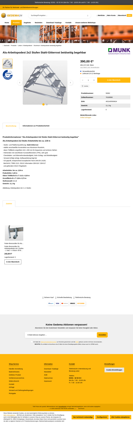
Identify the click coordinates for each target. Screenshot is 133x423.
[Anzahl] (88, 80)
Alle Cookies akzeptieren (120, 417)
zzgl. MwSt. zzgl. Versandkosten (89, 67)
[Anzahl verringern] (82, 80)
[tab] (11, 126)
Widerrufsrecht (14, 381)
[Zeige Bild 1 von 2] (43, 104)
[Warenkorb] (124, 15)
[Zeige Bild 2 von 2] (47, 104)
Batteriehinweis (14, 372)
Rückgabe (12, 393)
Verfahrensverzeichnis (16, 378)
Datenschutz (48, 378)
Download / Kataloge (51, 369)
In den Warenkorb (113, 80)
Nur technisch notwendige (83, 417)
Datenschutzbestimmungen (48, 342)
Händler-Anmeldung (16, 369)
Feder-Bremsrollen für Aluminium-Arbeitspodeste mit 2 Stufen (14, 243)
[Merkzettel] (100, 15)
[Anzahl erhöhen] (94, 80)
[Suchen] (88, 15)
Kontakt (11, 384)
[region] (39, 82)
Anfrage (11, 387)
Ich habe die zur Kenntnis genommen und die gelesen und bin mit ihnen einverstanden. (67, 342)
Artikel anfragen (85, 117)
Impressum (48, 381)
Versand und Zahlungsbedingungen (21, 390)
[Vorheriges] (19, 82)
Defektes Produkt (15, 375)
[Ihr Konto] (110, 15)
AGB (77, 342)
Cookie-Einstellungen (114, 370)
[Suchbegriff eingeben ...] (59, 15)
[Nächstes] (70, 82)
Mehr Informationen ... (10, 415)
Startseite (6, 45)
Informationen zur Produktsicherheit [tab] (36, 126)
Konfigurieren (102, 417)
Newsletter (47, 372)
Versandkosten (62, 406)
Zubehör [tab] (9, 204)
